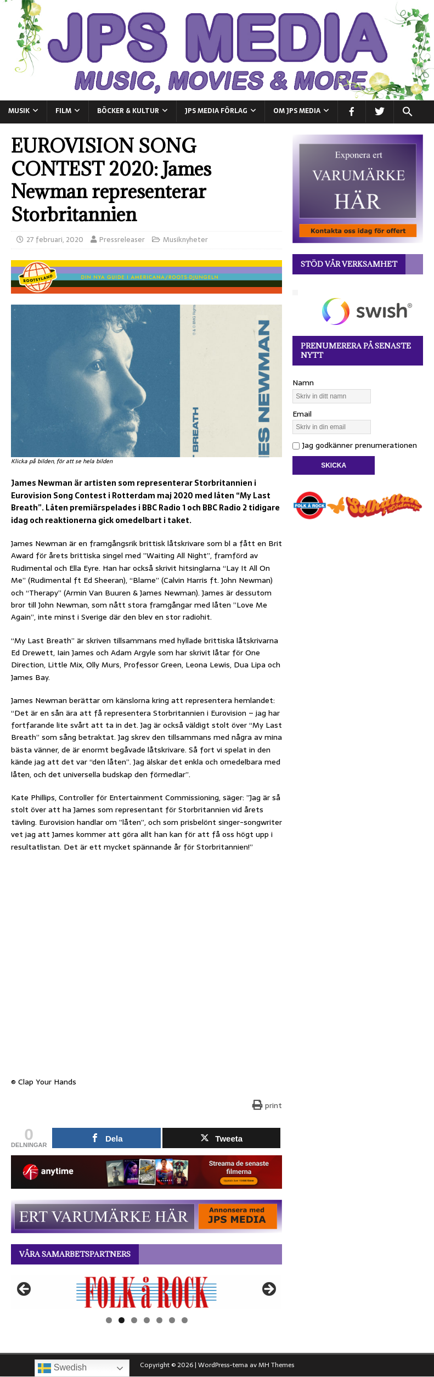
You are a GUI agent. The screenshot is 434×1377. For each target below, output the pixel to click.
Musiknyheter (185, 239)
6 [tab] (172, 1320)
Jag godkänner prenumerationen (354, 445)
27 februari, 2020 (54, 239)
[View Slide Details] (146, 1292)
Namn (303, 382)
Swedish (62, 1368)
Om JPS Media (296, 110)
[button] (407, 111)
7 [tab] (185, 1320)
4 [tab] (147, 1320)
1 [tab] (109, 1320)
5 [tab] (159, 1320)
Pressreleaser (122, 239)
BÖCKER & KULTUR (128, 110)
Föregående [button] (24, 1290)
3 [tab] (134, 1320)
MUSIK (19, 110)
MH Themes (276, 1364)
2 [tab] (122, 1320)
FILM (63, 110)
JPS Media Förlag (216, 110)
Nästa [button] (268, 1290)
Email (302, 414)
